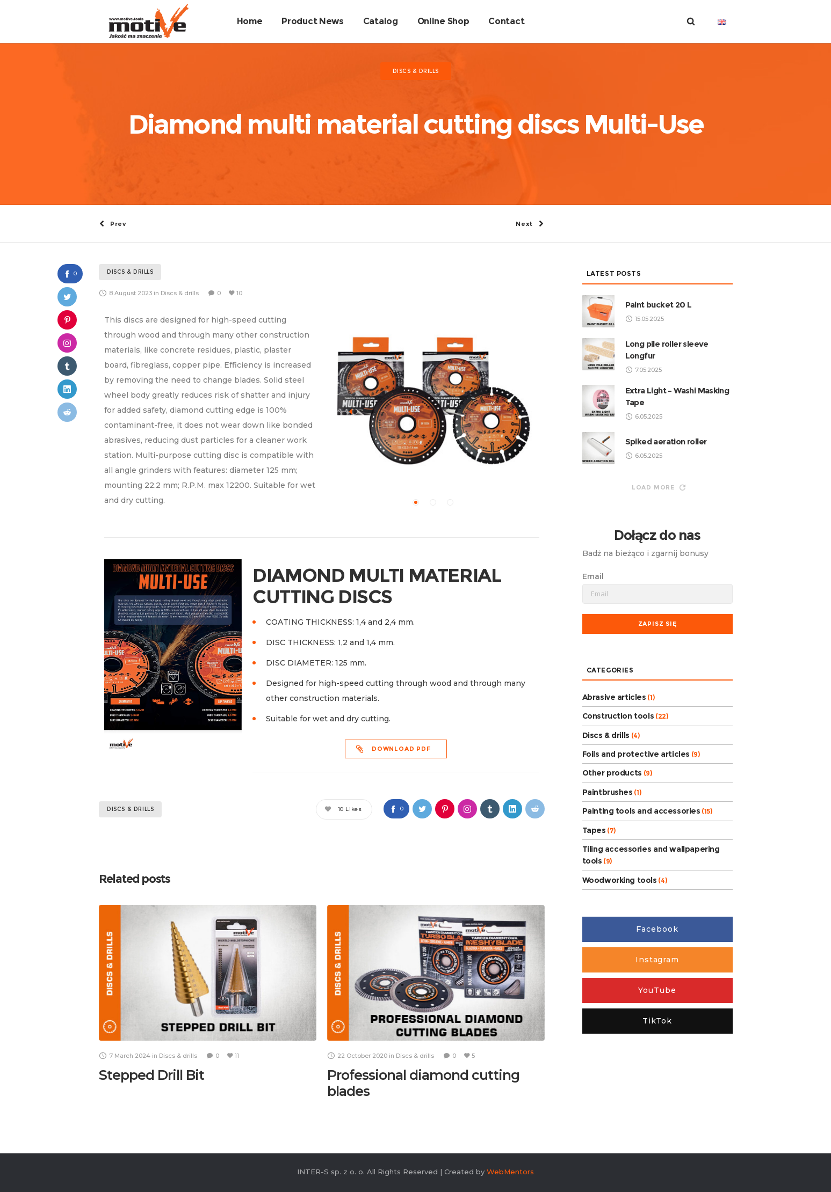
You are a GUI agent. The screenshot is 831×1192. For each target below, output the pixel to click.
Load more (658, 486)
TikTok (657, 1020)
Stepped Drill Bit (151, 1074)
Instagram (657, 959)
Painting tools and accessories (641, 810)
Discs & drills (130, 808)
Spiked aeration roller (666, 440)
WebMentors (510, 1170)
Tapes (594, 829)
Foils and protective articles (636, 753)
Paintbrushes (607, 791)
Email (593, 575)
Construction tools (618, 715)
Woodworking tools (619, 879)
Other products (612, 772)
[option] (433, 399)
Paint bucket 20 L (658, 303)
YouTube (657, 989)
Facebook (657, 928)
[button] (416, 502)
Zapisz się (657, 622)
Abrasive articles (614, 696)
